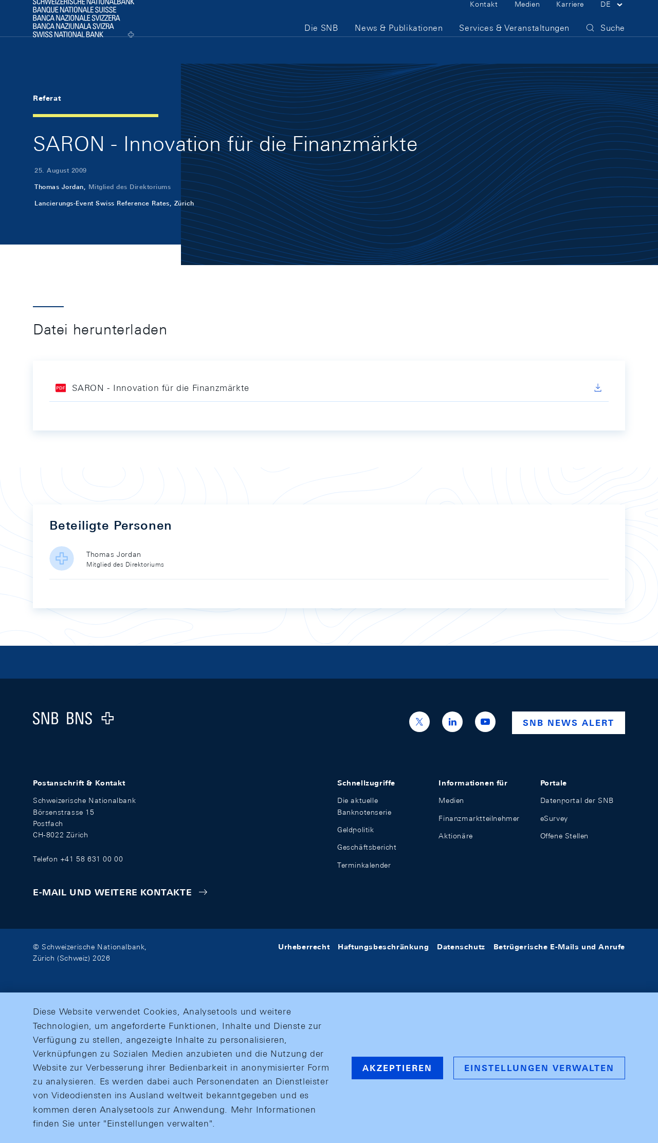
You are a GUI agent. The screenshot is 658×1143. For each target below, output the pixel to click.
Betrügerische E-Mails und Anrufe (559, 946)
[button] (612, 19)
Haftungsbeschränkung (383, 946)
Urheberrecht (304, 946)
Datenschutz (461, 946)
